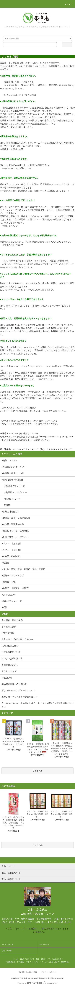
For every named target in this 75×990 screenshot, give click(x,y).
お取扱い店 (7, 677)
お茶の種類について (11, 652)
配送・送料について (43, 959)
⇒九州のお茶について (12, 245)
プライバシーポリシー (33, 962)
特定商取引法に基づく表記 (15, 962)
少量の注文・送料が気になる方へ (17, 639)
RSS (62, 962)
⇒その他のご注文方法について (17, 168)
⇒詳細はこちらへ (10, 226)
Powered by (37, 983)
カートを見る (44, 944)
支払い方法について (27, 959)
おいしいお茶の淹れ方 (12, 658)
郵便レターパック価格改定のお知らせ (20, 697)
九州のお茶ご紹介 (10, 645)
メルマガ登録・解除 (50, 962)
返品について (56, 959)
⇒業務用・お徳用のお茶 (11, 149)
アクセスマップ (9, 671)
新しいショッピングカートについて (18, 690)
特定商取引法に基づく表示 (28, 972)
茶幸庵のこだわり (10, 665)
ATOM (67, 962)
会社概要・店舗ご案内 (12, 620)
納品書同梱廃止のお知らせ (14, 684)
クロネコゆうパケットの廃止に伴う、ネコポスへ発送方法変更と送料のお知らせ (37, 705)
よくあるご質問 (9, 626)
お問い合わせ (6, 951)
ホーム (15, 959)
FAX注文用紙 (8, 633)
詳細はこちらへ (46, 379)
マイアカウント (7, 944)
